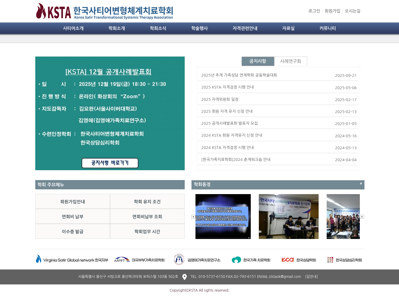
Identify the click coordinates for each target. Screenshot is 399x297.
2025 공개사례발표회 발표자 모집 (229, 123)
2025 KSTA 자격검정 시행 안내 (227, 87)
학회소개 (116, 28)
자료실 (288, 28)
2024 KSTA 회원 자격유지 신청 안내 (231, 135)
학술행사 (199, 28)
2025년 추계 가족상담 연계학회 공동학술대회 (239, 75)
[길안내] (311, 276)
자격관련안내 (245, 28)
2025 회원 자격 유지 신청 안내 (227, 111)
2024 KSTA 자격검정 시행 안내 (227, 148)
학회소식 (158, 28)
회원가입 (332, 11)
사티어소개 (73, 28)
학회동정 (202, 184)
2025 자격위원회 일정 (220, 99)
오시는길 (353, 11)
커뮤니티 (327, 28)
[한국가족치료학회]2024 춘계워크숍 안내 (236, 160)
